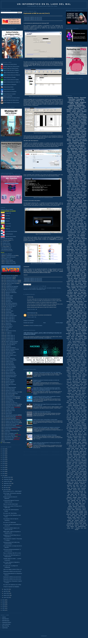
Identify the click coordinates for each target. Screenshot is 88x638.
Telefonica (85, 333)
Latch (85, 110)
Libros (84, 107)
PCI (86, 396)
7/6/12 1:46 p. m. (31, 317)
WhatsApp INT (9, 301)
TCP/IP (85, 301)
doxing (84, 250)
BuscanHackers (83, 368)
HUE (86, 417)
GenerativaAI (77, 465)
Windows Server (82, 143)
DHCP (77, 414)
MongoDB (69, 359)
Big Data (8, 294)
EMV (86, 370)
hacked (84, 175)
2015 (3, 469)
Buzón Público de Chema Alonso (10, 68)
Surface (80, 431)
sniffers (84, 247)
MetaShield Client (75, 344)
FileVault (79, 463)
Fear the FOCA (6, 241)
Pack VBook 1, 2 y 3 (6, 258)
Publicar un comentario (29, 320)
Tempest (84, 283)
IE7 (81, 299)
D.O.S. (72, 269)
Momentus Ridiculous (80, 254)
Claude (76, 252)
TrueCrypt (72, 362)
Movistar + (79, 160)
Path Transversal (78, 425)
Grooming (70, 342)
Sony (68, 362)
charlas (74, 110)
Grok (80, 417)
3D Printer (84, 257)
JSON (79, 393)
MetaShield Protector (78, 201)
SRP (79, 494)
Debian (70, 241)
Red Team (8, 356)
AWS (85, 296)
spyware (75, 292)
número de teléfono (76, 382)
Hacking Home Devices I (11, 288)
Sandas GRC (78, 361)
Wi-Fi (82, 322)
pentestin (70, 351)
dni (70, 381)
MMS (86, 479)
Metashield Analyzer (70, 396)
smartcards (73, 410)
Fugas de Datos (70, 208)
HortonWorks (69, 419)
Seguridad (76, 270)
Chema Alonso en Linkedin (8, 94)
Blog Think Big (5, 626)
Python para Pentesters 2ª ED (12, 392)
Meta (72, 281)
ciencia (69, 365)
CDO (73, 214)
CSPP (72, 252)
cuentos (74, 263)
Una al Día (7, 431)
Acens (85, 367)
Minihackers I (9, 278)
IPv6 (74, 154)
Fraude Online (8, 428)
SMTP (76, 321)
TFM (72, 433)
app (79, 266)
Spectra (74, 119)
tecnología (80, 296)
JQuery (71, 474)
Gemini (70, 198)
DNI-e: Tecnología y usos (10, 433)
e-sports (75, 296)
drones (85, 255)
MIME (83, 479)
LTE (69, 394)
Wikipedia (84, 362)
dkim (80, 250)
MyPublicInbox (5, 618)
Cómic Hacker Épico (10, 389)
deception (74, 365)
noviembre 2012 (7, 479)
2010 (3, 602)
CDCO (70, 341)
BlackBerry (72, 329)
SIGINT (72, 494)
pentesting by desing (77, 351)
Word (83, 436)
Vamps (76, 362)
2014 (3, 471)
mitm (82, 133)
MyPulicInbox (69, 485)
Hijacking (76, 198)
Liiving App (77, 477)
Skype (77, 261)
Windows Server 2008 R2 (77, 436)
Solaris (75, 498)
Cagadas (68, 370)
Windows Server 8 (78, 508)
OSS (71, 486)
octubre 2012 (7, 481)
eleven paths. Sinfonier (74, 512)
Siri (86, 224)
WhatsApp (84, 123)
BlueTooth (77, 182)
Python (74, 128)
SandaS (80, 347)
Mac (68, 212)
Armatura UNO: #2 (10, 338)
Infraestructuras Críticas (11, 375)
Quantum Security (10, 275)
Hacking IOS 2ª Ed (10, 401)
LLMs (68, 133)
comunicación (83, 440)
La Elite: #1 (8, 332)
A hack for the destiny (10, 366)
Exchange (79, 390)
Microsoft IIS (74, 376)
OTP (85, 260)
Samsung (81, 321)
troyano (84, 231)
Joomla (79, 238)
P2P (86, 229)
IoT (72, 159)
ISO (67, 471)
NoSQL (82, 345)
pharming (79, 446)
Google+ (75, 356)
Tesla (70, 348)
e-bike (72, 407)
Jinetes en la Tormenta (11, 321)
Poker (76, 397)
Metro (73, 482)
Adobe (70, 298)
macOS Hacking (9, 370)
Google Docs (75, 466)
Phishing (82, 142)
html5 (68, 315)
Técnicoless (83, 182)
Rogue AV (80, 428)
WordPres (69, 509)
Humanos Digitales (76, 275)
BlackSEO (80, 220)
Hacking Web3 (9, 297)
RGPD (68, 492)
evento (74, 350)
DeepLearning (80, 223)
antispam (70, 244)
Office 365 (69, 261)
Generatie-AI (69, 417)
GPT (85, 168)
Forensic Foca (83, 287)
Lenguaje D (69, 477)
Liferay (73, 477)
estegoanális (84, 442)
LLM (78, 119)
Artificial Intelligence (81, 116)
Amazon (77, 183)
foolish (78, 263)
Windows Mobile (72, 302)
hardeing (83, 515)
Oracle (77, 172)
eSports (80, 407)
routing (71, 384)
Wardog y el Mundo (10, 408)
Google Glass (81, 371)
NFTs (78, 205)
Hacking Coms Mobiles (11, 425)
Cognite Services (83, 387)
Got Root (8, 378)
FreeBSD (72, 465)
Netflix (85, 275)
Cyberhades (5, 627)
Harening (84, 468)
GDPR (80, 252)
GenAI (73, 116)
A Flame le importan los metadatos (11, 586)
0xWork (85, 448)
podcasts (72, 162)
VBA (73, 503)
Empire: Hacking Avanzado (12, 341)
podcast (74, 165)
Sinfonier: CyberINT (10, 381)
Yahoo (74, 235)
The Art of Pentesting (10, 291)
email (84, 324)
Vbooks (81, 295)
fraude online (78, 175)
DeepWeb (74, 287)
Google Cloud (71, 254)
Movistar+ (74, 205)
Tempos (74, 122)
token (84, 192)
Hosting (77, 373)
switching (81, 384)
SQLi (67, 229)
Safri (76, 495)
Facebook (73, 123)
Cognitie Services (77, 459)
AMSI (71, 411)
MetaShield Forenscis (80, 394)
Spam (72, 131)
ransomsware (83, 382)
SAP (78, 399)
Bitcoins (83, 154)
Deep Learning (82, 139)
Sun (75, 255)
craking (71, 511)
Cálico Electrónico (7, 244)
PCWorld (69, 177)
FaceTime (71, 356)
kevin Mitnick (70, 292)
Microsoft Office (81, 243)
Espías (74, 416)
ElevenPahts (70, 293)
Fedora (69, 391)
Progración (69, 491)
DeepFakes (74, 151)
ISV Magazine (83, 419)
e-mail (68, 123)
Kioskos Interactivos (81, 342)
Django (74, 390)
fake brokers (68, 443)
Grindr (85, 466)
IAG (85, 356)
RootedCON (69, 379)
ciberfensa (84, 439)
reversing (80, 218)
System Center (81, 402)
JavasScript (76, 474)
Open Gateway (76, 237)
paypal (76, 338)
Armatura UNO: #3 (10, 336)
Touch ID (79, 433)
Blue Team (84, 267)
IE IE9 (76, 149)
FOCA (79, 117)
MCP (77, 479)
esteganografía (76, 200)
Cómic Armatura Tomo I (11, 355)
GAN (72, 264)
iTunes (78, 518)
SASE (85, 492)
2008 (3, 606)
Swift (84, 431)
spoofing (71, 174)
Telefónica (70, 107)
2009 (3, 604)
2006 (3, 610)
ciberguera (83, 405)
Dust (85, 223)
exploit (78, 154)
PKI (76, 332)
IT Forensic (6, 223)
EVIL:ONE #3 (9, 326)
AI (81, 100)
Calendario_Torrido (72, 221)
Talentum (78, 185)
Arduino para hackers (11, 257)
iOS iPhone (70, 518)
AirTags (74, 411)
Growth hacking (81, 356)
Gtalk (77, 391)
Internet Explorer (72, 137)
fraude (76, 139)
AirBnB (85, 384)
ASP (73, 339)
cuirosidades (81, 511)
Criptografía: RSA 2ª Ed (11, 405)
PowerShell (76, 136)
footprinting (79, 209)
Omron (81, 486)
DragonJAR (6, 213)
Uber (86, 402)
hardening (80, 110)
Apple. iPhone (69, 454)
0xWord (4, 617)
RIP (71, 492)
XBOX (68, 238)
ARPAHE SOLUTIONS (8, 236)
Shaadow (80, 400)
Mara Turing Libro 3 (10, 317)
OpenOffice (71, 240)
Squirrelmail (76, 431)
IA (83, 100)
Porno (80, 332)
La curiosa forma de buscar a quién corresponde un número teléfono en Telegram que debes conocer (46, 397)
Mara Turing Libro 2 (10, 318)
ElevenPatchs (75, 462)
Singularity (72, 402)
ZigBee (73, 509)
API (80, 229)
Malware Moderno (10, 314)
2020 (3, 459)
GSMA (75, 293)
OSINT (7, 329)
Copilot (73, 414)
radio (69, 188)
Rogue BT (85, 428)
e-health (81, 284)
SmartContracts (71, 171)
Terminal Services (71, 195)
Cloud (81, 183)
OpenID (79, 488)
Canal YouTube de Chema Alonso (11, 100)
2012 (3, 475)
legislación (83, 217)
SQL (73, 379)
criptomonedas (73, 148)
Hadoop (77, 319)
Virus (86, 295)
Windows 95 (84, 379)
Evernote (77, 416)
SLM (83, 289)
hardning (73, 517)
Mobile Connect (78, 281)
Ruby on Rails (73, 295)
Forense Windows (9, 439)
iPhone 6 (72, 408)
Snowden (71, 498)
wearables (77, 448)
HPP (86, 371)
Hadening (79, 468)
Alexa (76, 220)
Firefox (75, 157)
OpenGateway (70, 255)
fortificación (78, 163)
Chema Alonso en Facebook (9, 91)
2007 (3, 608)
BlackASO (78, 385)
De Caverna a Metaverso (11, 303)
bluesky (67, 511)
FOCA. (76, 463)
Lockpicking (78, 422)
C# (81, 385)
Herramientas (75, 142)
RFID (76, 289)
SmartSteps (71, 431)
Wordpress (80, 168)
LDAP (72, 188)
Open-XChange (73, 488)
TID (84, 201)
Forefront (68, 281)
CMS (83, 298)
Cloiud (71, 459)
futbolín (71, 515)
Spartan (78, 498)
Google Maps (83, 330)
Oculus (77, 486)
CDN (68, 387)
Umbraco (69, 503)
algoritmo (80, 348)
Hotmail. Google (74, 469)
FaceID (83, 341)
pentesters (74, 218)
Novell (73, 332)
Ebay (70, 416)
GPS (85, 166)
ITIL (70, 471)
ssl (81, 200)
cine (85, 221)
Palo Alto (72, 397)
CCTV (84, 385)
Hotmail (70, 237)
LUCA (78, 123)
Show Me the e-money (11, 330)
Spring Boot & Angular (11, 352)
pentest (69, 111)
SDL (73, 430)
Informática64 (71, 243)
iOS (78, 122)
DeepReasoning (70, 330)
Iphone (79, 111)
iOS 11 (82, 517)
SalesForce (69, 400)
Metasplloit (69, 482)
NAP (68, 425)
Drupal (76, 330)
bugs (78, 146)
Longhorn (82, 422)
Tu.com (78, 234)
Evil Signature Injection (82, 462)
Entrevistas (83, 122)
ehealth (85, 313)
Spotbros (82, 498)
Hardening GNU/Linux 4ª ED (12, 404)
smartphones (75, 384)
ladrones (68, 367)
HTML (78, 232)
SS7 (83, 399)
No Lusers (69, 117)
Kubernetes (8, 309)
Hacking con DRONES (11, 367)
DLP (82, 306)
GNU (72, 307)
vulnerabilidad (83, 410)
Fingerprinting (70, 114)
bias (80, 272)
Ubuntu (70, 172)
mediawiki (81, 520)
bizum (72, 439)
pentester (68, 215)
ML (76, 243)
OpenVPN (78, 359)
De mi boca (72, 460)
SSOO (82, 430)
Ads (83, 316)
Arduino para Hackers (10, 347)
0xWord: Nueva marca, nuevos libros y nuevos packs (45, 419)
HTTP (71, 194)
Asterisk (71, 413)
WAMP (80, 503)
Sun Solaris (69, 263)
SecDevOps (83, 277)
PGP (75, 246)
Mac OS (68, 480)
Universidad (70, 120)
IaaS (69, 420)
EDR (86, 414)
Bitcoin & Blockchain (10, 372)
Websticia (76, 278)
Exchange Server (51, 288)
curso (76, 229)
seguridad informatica (82, 526)
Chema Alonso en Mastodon (8, 84)
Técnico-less (75, 186)
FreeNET (84, 416)
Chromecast (69, 414)
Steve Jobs (70, 278)
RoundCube (69, 430)
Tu (82, 433)
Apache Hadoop (78, 339)
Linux (71, 113)
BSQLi (74, 273)
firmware (77, 514)
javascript (76, 179)
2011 (3, 600)
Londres (67, 479)
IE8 (81, 373)
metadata (77, 169)
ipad (69, 149)
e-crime (81, 177)
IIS (76, 166)
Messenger (76, 264)
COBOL (78, 413)
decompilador (74, 442)
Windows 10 (69, 160)
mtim (85, 520)
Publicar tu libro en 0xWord (7, 209)
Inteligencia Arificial (74, 420)
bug (72, 133)
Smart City (76, 310)
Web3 (76, 131)
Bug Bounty (8, 323)
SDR (81, 399)
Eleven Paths (82, 114)
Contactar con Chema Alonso (10, 64)
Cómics (83, 125)
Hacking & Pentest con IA (12, 280)
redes (84, 128)
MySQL (69, 169)
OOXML (83, 189)
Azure (84, 197)
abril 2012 (6, 591)
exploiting (69, 165)
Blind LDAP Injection (75, 189)
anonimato (69, 200)
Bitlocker (83, 339)
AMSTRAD (69, 273)
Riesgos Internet (9, 353)
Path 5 (78, 246)
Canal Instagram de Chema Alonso (11, 102)
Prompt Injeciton (75, 491)
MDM (76, 374)
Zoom (78, 364)
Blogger (72, 258)
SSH (85, 246)
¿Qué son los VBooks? (6, 254)
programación (75, 152)
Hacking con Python (10, 390)
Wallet (77, 335)
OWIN (74, 486)
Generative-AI (76, 125)
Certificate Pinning (76, 306)
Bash (83, 353)
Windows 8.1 (82, 270)
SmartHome (70, 191)
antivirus (76, 247)
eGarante (79, 365)
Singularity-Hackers (6, 622)
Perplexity (83, 228)
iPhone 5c (82, 443)
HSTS (73, 319)
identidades (83, 518)
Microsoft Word (83, 344)
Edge (69, 319)
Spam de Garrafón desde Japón (10, 504)
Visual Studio (75, 290)
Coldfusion (82, 370)
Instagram (78, 214)
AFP (68, 411)
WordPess (84, 508)
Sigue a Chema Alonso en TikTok (10, 72)
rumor (76, 526)
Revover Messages (76, 492)
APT (69, 189)
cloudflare (74, 324)
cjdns (79, 440)
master (72, 338)
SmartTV (77, 180)
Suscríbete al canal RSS (6, 96)
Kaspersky (84, 393)
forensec (81, 514)
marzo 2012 (6, 593)
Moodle (68, 345)
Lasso (84, 373)
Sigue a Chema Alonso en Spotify (11, 79)
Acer (68, 451)
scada (68, 252)
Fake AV (83, 390)
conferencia (75, 211)
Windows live (82, 335)
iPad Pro (74, 518)
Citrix (81, 179)
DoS (85, 306)
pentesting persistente (76, 267)
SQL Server (83, 169)
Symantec (68, 433)
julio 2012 (6, 487)
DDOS (69, 287)
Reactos (70, 399)
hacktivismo (77, 217)
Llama (84, 211)
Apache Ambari (76, 451)
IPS (79, 419)
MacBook (79, 293)
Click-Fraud (83, 318)
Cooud (82, 459)
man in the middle (78, 408)
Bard (83, 229)
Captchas (77, 258)
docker (68, 183)
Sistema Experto (83, 495)
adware (69, 203)
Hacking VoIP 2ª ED (10, 410)
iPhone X (70, 445)
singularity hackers (82, 206)
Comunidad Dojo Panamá (9, 231)
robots (74, 197)
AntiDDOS (69, 306)
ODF (83, 208)
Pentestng (84, 425)
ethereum (82, 215)
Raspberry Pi (9, 327)
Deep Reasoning (81, 280)
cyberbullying (70, 304)
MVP (73, 289)
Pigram (84, 359)
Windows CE (80, 434)
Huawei (79, 469)
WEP (76, 434)
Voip (82, 221)
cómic (75, 226)
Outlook (72, 283)
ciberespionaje (78, 156)
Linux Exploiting (9, 399)
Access (81, 367)
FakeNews (69, 211)
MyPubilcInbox (77, 345)
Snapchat (84, 361)
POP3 (68, 397)
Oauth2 (81, 264)
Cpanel (69, 388)
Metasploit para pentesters (13, 415)
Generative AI (70, 156)
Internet (75, 117)
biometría (84, 186)
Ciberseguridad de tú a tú (11, 304)
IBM (72, 228)
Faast (84, 179)
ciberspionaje (75, 313)
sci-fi (85, 284)
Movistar (69, 140)
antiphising (75, 437)
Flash (81, 416)
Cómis (85, 459)
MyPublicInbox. (76, 483)
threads (72, 448)
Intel (70, 289)
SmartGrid (79, 497)
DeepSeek (82, 235)
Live (73, 374)
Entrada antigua (59, 322)
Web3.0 (79, 362)
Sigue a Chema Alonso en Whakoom (11, 75)
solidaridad (68, 448)
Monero (79, 376)
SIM (76, 283)
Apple (76, 114)
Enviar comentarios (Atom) (36, 325)
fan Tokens (77, 188)
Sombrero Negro (9, 311)
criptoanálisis (70, 296)
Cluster (7, 385)
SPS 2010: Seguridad (10, 434)
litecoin (72, 367)
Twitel (74, 231)
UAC (80, 186)
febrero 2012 (7, 595)
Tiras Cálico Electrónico (11, 343)
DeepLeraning (78, 460)
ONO (85, 485)
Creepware (73, 388)
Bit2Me (84, 203)
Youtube (69, 151)
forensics (79, 231)
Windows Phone (80, 302)
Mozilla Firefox (77, 228)
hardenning (69, 517)
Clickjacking (71, 299)
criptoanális (76, 511)
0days (76, 327)
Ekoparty (5, 221)
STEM (68, 495)
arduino (76, 240)
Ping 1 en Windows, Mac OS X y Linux (12, 553)
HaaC (83, 307)
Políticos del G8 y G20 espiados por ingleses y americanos (46, 427)
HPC (73, 468)
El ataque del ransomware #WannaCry (42, 411)
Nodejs (73, 359)
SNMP (74, 361)
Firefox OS (84, 463)
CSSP (79, 457)
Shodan (69, 166)
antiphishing (79, 255)
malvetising (77, 520)
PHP (68, 168)
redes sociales (73, 168)
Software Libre (71, 163)
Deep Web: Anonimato (11, 384)
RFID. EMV (81, 491)
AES (75, 367)
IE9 (81, 275)
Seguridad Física (40, 289)
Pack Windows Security (6, 249)
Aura (70, 125)
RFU (85, 491)
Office (69, 185)
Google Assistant (75, 417)
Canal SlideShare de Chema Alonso (11, 97)
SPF (77, 250)
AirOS (71, 451)
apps (73, 203)
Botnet (69, 214)
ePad (67, 512)
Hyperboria (69, 393)
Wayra (82, 174)
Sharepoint (69, 290)
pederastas (83, 445)
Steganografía (78, 333)
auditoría (82, 126)
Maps (77, 358)
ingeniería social (77, 257)
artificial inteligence (76, 405)
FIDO (73, 463)
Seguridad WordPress (11, 376)
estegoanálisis (71, 280)
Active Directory (33, 288)
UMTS (73, 335)
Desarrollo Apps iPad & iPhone (13, 419)
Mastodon (69, 301)
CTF (81, 413)
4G (85, 304)
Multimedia (84, 281)
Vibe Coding (72, 434)
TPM (80, 500)
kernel (82, 263)
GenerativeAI (82, 131)
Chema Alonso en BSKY (8, 89)
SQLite (78, 277)
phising (83, 446)
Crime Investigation (10, 369)
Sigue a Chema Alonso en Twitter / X (11, 82)
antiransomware (74, 266)
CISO (76, 280)
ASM (74, 316)
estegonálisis (81, 512)
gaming (78, 212)
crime (68, 381)
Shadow (84, 400)
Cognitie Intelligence (75, 370)
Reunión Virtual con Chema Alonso (11, 66)
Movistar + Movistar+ (82, 482)
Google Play (77, 174)
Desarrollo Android (10, 407)
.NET (85, 165)
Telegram (82, 180)
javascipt (85, 381)
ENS (78, 244)
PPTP (73, 321)
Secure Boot (75, 400)
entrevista (70, 325)
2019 (3, 461)
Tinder (69, 335)
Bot (85, 353)
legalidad (73, 206)
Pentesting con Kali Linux (11, 402)
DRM (80, 414)
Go (79, 330)
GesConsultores (83, 465)
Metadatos (83, 119)
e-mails (72, 238)
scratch (72, 327)
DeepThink (70, 390)
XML (69, 364)
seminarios (74, 353)
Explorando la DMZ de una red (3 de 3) (12, 571)
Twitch (85, 433)
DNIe (81, 258)
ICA (80, 319)
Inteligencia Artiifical (81, 420)
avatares (69, 324)
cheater (75, 439)
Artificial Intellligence (76, 454)
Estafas (77, 126)
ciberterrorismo (83, 290)
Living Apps (83, 159)
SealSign (80, 283)
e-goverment (72, 212)
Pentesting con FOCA (10, 398)
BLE (68, 258)
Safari (78, 295)
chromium (79, 439)
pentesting (72, 100)
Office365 (73, 250)
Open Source (82, 149)
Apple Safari (83, 292)
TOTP (74, 209)
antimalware (80, 165)
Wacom (83, 503)
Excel (68, 194)
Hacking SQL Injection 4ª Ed (12, 422)
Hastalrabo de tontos (78, 260)
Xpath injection (73, 364)
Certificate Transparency (74, 387)
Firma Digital (84, 249)
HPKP (83, 417)
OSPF (68, 486)
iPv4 (85, 177)
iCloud (77, 350)
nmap (75, 315)
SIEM (69, 494)
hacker (74, 244)
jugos (73, 520)
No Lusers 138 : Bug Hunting (9, 513)
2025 (3, 449)
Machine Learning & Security (12, 349)
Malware (69, 110)
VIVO (77, 348)
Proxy (85, 194)
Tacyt (73, 185)
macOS (69, 218)
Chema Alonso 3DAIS (7, 87)
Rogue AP (72, 347)
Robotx (82, 492)
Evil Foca (70, 201)
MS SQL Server (32, 289)
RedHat (79, 289)
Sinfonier (82, 224)
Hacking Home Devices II (12, 281)
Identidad (76, 113)
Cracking (41, 288)
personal (71, 126)
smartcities (69, 316)
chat (78, 235)
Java (85, 183)
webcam (68, 224)
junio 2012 (6, 489)
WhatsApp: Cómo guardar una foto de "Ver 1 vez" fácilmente (47, 372)
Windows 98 (75, 506)
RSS (78, 224)
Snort (67, 498)
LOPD (80, 211)
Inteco (78, 471)
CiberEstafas (8, 312)
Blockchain (70, 136)
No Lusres (81, 485)
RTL (85, 397)
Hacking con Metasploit (11, 359)
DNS (78, 159)
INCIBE (76, 419)
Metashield (84, 238)
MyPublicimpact (5, 620)
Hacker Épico (9, 413)
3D (79, 292)
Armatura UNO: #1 (10, 340)
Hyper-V (83, 391)
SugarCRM (73, 500)
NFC (69, 250)
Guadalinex (70, 468)
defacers (68, 407)
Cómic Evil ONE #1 (10, 350)
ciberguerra (70, 179)
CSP (76, 457)
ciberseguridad (79, 103)
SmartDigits (75, 497)
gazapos (75, 515)
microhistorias (70, 182)
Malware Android (9, 382)
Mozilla (72, 345)
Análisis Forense (9, 361)
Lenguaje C (69, 374)
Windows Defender (81, 506)
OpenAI (83, 185)
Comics (81, 113)
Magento (69, 344)
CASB (74, 457)
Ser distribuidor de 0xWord (7, 238)
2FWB (79, 327)
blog (75, 159)
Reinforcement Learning (73, 428)
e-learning (76, 407)
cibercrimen (71, 145)
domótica (76, 304)
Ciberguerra (9, 284)
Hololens (68, 469)
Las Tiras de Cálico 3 (11, 289)
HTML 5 (69, 373)
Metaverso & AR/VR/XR (11, 292)
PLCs (81, 309)
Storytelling (8, 300)
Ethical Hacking (9, 260)
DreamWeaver (84, 460)
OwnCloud (75, 489)
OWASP (77, 309)
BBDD (73, 385)
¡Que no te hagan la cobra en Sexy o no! (12, 569)
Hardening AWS (9, 298)
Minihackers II (9, 277)
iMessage (78, 325)
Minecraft (76, 482)
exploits (77, 195)
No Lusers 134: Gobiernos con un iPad (12, 584)
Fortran (68, 465)
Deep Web (73, 223)
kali (73, 172)
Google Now (81, 466)
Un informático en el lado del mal (44, 4)
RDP (73, 261)
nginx (84, 408)
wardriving (81, 338)
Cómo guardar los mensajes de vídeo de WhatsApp (45, 435)
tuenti (80, 240)
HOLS (80, 391)
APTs (78, 367)
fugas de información (77, 192)
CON (84, 157)
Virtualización (74, 322)
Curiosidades (80, 99)
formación (76, 108)
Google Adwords (69, 466)
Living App (71, 180)
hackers (74, 111)
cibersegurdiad (74, 440)
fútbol (74, 325)
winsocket (76, 529)
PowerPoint (81, 397)
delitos (85, 336)
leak (73, 183)
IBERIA (82, 469)
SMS (76, 162)
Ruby (82, 246)
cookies (80, 313)
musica (79, 445)
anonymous (69, 313)
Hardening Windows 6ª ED (11, 427)
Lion (69, 309)
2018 (3, 463)
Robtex (74, 399)
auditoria (79, 437)
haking (73, 443)
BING (69, 152)
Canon (85, 413)
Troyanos (69, 186)
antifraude (70, 405)
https (75, 194)
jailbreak (80, 203)
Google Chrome (83, 162)
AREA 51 (5, 228)
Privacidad (70, 102)
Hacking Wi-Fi (9, 324)
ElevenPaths (77, 107)
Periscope (83, 489)
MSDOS (72, 309)
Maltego (79, 374)
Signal (67, 402)
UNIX (74, 348)
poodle (81, 523)
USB (72, 247)
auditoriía (84, 509)
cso (76, 336)
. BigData (81, 448)
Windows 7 (82, 146)
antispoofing (83, 364)
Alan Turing (78, 411)
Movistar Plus (78, 208)
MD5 (80, 479)
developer (69, 197)
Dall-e (83, 414)
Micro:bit (77, 396)
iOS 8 (85, 517)
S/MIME (76, 347)
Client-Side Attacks (10, 364)
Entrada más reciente (28, 322)
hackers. (79, 515)
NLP (70, 425)
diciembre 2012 (7, 477)
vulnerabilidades (70, 249)
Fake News (80, 194)
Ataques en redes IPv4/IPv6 (12, 421)
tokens (72, 149)
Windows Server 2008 (71, 312)
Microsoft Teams (82, 358)
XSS (85, 148)
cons (73, 166)
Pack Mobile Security (6, 247)
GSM (68, 228)
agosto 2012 (7, 485)
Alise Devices (83, 411)
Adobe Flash (78, 316)
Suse (76, 402)
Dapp (78, 388)
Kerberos (72, 358)
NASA (74, 485)
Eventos (76, 97)
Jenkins (80, 474)
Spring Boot (8, 346)
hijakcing (77, 517)
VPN (68, 226)
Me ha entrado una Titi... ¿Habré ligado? (12, 491)
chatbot (83, 214)
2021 (3, 457)
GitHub (84, 252)
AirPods (79, 353)
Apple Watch (69, 368)
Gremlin (69, 332)
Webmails (72, 229)
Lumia (71, 479)
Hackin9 (73, 373)
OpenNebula (83, 488)
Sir (78, 495)
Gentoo (73, 391)
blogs (75, 160)
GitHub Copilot (77, 307)
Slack (85, 430)
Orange (83, 376)
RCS (67, 428)
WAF (79, 322)
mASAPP (85, 350)
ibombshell (81, 304)
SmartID (80, 310)
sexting (83, 272)
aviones (68, 439)
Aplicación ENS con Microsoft (12, 424)
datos (68, 223)
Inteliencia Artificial (83, 471)
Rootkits (73, 301)
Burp (75, 413)
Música (84, 134)
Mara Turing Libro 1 (10, 320)
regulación (72, 526)
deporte (68, 338)
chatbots (72, 284)
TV (84, 310)
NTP (80, 396)
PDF (80, 198)
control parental (82, 278)
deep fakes (80, 324)
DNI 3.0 (68, 460)
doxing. (85, 511)
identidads (69, 520)
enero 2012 (6, 597)
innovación (70, 143)
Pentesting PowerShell (11, 387)
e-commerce (70, 257)
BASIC (77, 368)
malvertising (69, 382)
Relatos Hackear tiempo (11, 315)
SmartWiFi (70, 231)
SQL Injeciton (77, 430)
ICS (86, 307)
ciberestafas (83, 205)
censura (72, 336)
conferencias (72, 105)
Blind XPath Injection (77, 298)
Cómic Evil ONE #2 (10, 344)
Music (83, 319)
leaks (71, 315)
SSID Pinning (83, 494)
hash (69, 408)
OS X (72, 277)
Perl (81, 359)
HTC (76, 468)
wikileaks (74, 224)
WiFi (73, 139)
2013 (3, 473)
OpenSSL (69, 321)
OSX (83, 396)
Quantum (83, 237)
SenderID (71, 310)
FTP (77, 287)
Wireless (78, 171)
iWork (81, 350)
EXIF (68, 416)
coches (77, 284)
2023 (3, 453)
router (67, 384)
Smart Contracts (82, 261)
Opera (68, 283)
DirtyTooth (77, 249)
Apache (70, 154)
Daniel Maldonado (31, 312)
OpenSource (70, 246)
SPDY (76, 494)
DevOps (75, 241)
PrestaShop (69, 361)
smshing (78, 410)
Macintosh (73, 394)
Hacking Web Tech (10, 379)
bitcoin (74, 146)
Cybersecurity (80, 273)
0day (84, 240)
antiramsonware (78, 509)
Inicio (44, 322)
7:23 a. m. (44, 286)
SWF (74, 495)
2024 (3, 451)
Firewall (59, 288)
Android (69, 116)
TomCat (75, 433)
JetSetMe (84, 474)
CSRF (68, 269)
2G (68, 339)
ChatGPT (79, 128)
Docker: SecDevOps (10, 358)
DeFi (81, 269)
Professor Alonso (6, 243)
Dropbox (68, 307)
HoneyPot (75, 342)
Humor (71, 108)
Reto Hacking (77, 120)
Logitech (84, 477)
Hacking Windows (10, 363)
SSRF (76, 379)
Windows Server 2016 (11, 263)
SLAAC (72, 333)
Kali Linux (80, 191)
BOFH (83, 327)
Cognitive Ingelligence (76, 341)
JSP (69, 358)
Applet (74, 368)
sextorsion (84, 315)
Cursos (82, 108)
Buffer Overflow (73, 318)
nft (76, 206)
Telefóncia (83, 500)
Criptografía (83, 136)
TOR (83, 198)
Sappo (84, 347)
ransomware (84, 212)
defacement (80, 336)
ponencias (76, 523)
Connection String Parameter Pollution (79, 286)
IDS (79, 299)
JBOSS (76, 393)
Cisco (79, 318)
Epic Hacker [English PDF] (12, 393)
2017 (3, 465)
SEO (78, 221)
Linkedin (83, 232)
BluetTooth (69, 457)
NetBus (77, 485)
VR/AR (71, 226)
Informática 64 (81, 241)
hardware (80, 148)
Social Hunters (9, 307)
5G (70, 339)
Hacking (26, 289)
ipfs (73, 445)
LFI (83, 299)
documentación (75, 215)
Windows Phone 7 (70, 508)
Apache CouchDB (83, 451)
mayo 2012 (6, 589)
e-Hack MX (6, 226)
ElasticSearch (69, 462)
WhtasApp (70, 506)
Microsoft (69, 128)
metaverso (83, 188)
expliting (73, 514)
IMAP (73, 419)
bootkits (84, 348)
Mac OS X (83, 171)
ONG (72, 270)
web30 (85, 338)
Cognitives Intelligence (82, 329)
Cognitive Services (76, 140)
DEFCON (77, 269)
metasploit (77, 133)
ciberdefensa (69, 350)
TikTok (68, 284)
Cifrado (69, 146)
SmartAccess (69, 497)
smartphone (79, 197)
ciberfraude (69, 440)
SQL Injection (81, 130)
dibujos (68, 206)
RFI (84, 309)
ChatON (68, 459)
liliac (76, 445)
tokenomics (82, 152)
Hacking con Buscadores (10, 430)
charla (80, 247)
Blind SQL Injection (80, 145)
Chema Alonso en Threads (8, 77)
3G (75, 238)
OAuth (68, 277)
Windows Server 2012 (11, 416)
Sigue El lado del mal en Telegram (10, 70)
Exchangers (69, 463)
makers (84, 209)
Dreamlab (5, 218)
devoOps (79, 442)
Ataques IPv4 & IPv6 (10, 261)
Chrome (75, 191)
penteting (68, 410)
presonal (84, 523)
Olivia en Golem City (11, 283)
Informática (74, 471)
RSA (75, 277)
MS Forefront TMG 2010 (10, 436)
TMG (77, 500)
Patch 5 (79, 489)
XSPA (85, 322)
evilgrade (85, 407)
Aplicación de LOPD (9, 438)
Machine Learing (73, 480)
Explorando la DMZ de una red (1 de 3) (12, 579)
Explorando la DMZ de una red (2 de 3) (12, 577)
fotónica (80, 381)
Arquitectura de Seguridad (12, 286)
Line (74, 422)
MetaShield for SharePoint (82, 480)
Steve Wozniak (79, 301)
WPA (80, 379)
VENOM (76, 503)
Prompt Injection (71, 234)
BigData (69, 139)
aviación (84, 437)
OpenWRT (70, 489)
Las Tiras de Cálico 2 (11, 306)
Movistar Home (81, 137)
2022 (3, 455)
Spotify (68, 247)
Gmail (68, 159)
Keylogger (70, 422)
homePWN (77, 443)
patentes (79, 315)
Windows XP (70, 175)
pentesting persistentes (73, 446)
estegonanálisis (75, 381)
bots (76, 203)
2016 (3, 467)
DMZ (45, 288)
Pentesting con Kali (10, 255)
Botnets (84, 200)
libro (73, 169)
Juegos (80, 157)
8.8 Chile (5, 215)
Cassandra (83, 457)
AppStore (69, 385)
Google (77, 102)
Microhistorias (9, 412)
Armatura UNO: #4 (10, 335)
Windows (84, 111)
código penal (69, 442)
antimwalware (70, 437)
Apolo (68, 413)
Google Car (69, 371)
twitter (68, 131)
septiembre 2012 (7, 483)
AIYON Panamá (7, 234)
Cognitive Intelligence (75, 134)
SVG (71, 495)
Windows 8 (82, 172)
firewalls (83, 365)
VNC (68, 434)
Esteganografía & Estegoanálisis (13, 396)
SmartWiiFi (84, 497)
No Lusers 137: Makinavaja (9, 522)
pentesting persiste (70, 523)
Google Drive (74, 371)
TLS (67, 348)
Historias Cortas (9, 295)
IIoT (85, 469)
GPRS (84, 163)
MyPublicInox (82, 483)
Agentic (68, 286)
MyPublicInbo (70, 483)
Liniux (81, 477)
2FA (68, 148)
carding (68, 336)
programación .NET (82, 226)
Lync (74, 479)
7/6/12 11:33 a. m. (32, 309)
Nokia (73, 425)
